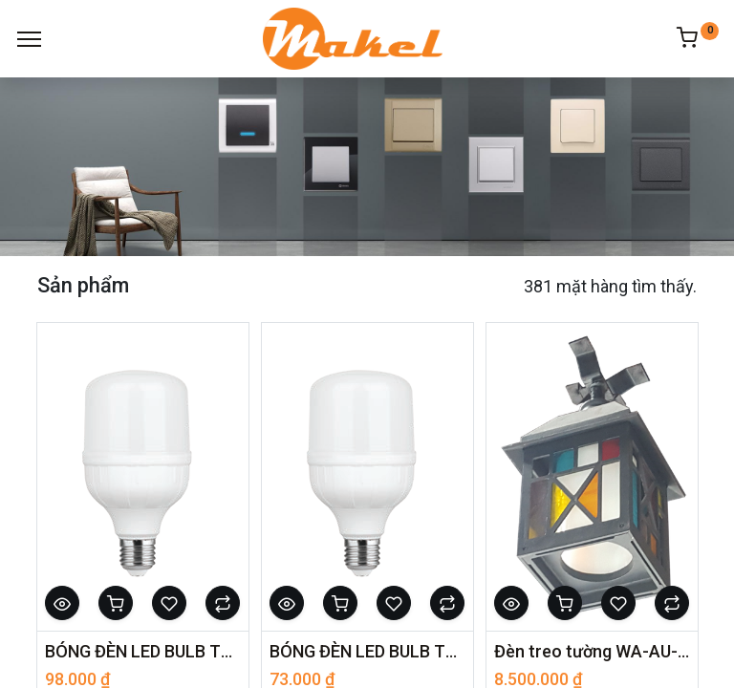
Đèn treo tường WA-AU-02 (592, 651)
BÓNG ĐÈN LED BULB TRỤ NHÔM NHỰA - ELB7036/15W (367, 651)
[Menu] (29, 39)
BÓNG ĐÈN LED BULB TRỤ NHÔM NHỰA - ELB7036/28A (143, 651)
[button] (62, 603)
